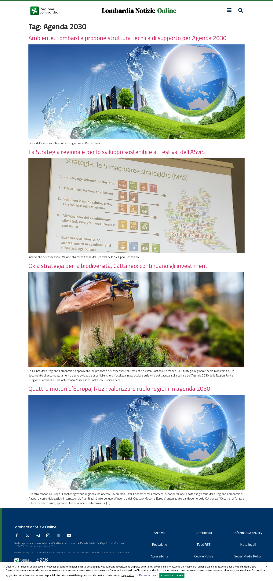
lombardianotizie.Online (35, 527)
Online (166, 10)
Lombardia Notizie (128, 10)
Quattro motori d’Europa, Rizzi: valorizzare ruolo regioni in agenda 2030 (119, 388)
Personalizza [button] (147, 575)
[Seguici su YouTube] (70, 535)
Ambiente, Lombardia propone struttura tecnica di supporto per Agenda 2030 (127, 37)
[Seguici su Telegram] (39, 535)
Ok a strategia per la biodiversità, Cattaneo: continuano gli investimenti (118, 265)
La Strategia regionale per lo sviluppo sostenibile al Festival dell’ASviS (116, 151)
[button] (229, 10)
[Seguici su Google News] (59, 535)
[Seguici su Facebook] (18, 535)
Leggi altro (128, 575)
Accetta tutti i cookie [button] (172, 575)
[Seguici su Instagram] (49, 535)
